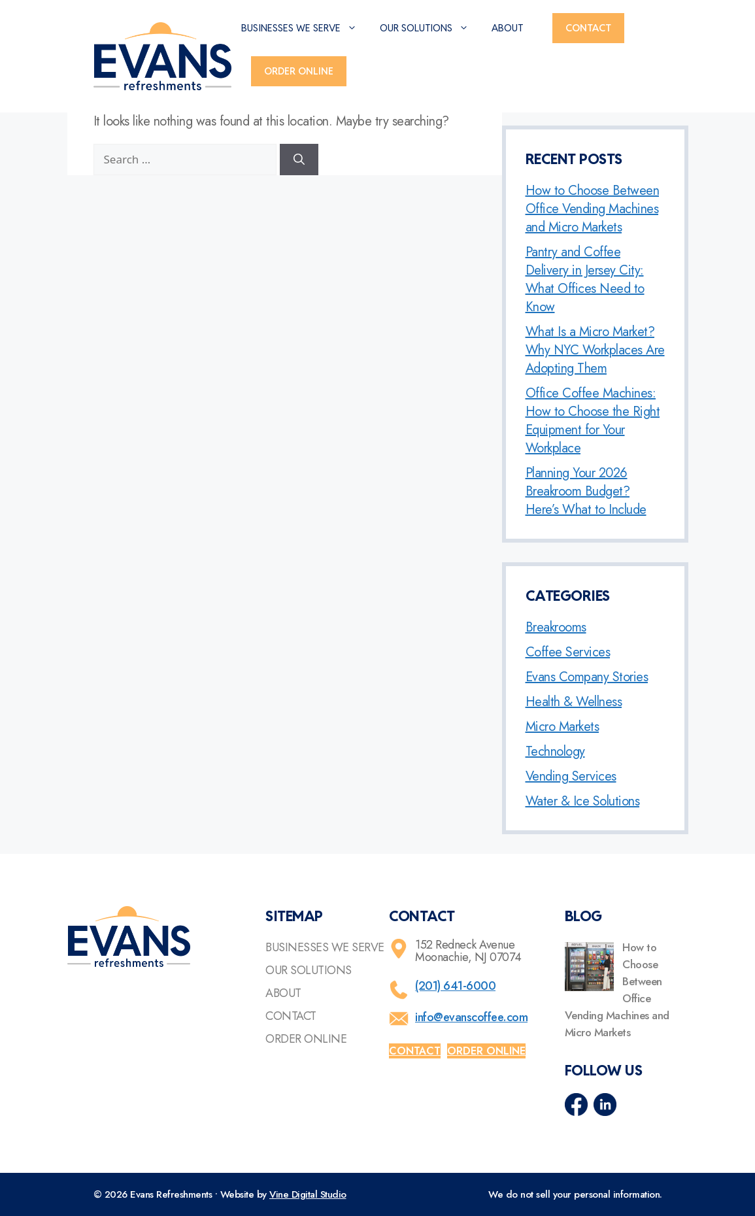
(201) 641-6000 (455, 985)
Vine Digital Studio (307, 1194)
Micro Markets (562, 726)
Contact (588, 28)
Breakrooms (556, 627)
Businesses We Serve (305, 28)
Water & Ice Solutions (583, 801)
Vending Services (571, 776)
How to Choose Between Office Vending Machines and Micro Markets (593, 209)
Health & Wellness (574, 701)
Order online (486, 1050)
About (507, 28)
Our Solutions (431, 28)
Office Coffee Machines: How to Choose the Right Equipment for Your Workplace (593, 421)
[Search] (299, 159)
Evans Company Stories (587, 676)
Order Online (298, 71)
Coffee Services (568, 652)
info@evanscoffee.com (471, 1017)
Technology (555, 751)
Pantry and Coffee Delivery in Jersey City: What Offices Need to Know (585, 279)
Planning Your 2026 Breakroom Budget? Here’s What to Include (586, 491)
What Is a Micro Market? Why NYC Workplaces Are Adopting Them (595, 350)
